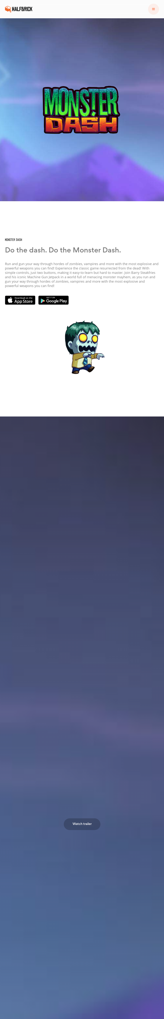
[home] (18, 9)
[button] (153, 9)
